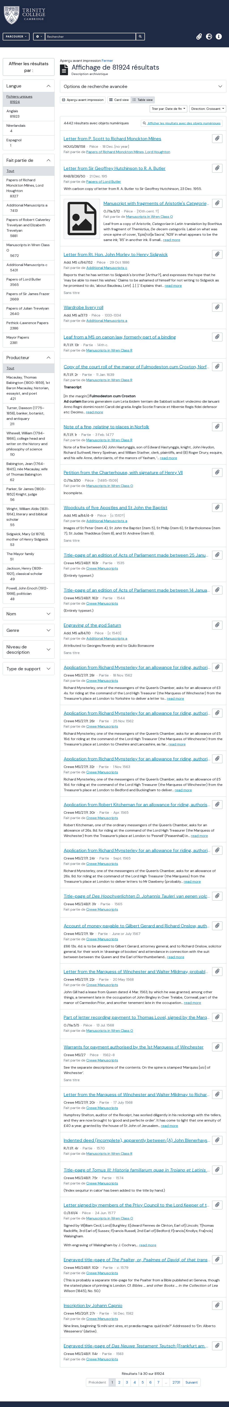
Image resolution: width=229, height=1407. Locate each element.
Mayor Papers (18, 340)
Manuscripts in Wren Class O (28, 250)
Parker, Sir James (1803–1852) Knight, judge (26, 494)
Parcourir (15, 36)
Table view (143, 100)
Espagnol (15, 142)
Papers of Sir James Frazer (28, 296)
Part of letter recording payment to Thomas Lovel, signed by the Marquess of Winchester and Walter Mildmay (137, 1017)
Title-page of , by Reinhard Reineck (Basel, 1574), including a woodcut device (137, 1170)
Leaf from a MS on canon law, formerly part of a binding (120, 337)
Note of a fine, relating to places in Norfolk (106, 426)
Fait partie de (19, 160)
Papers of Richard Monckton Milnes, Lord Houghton (24, 188)
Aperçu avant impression (83, 100)
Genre (12, 630)
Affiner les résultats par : (29, 67)
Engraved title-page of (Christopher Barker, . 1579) (137, 1259)
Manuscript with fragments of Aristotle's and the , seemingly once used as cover (157, 203)
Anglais (19, 113)
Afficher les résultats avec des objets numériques (182, 123)
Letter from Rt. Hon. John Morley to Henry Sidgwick (116, 254)
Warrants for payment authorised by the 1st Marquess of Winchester (134, 1047)
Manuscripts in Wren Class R (109, 350)
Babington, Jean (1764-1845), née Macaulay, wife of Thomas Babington (27, 472)
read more (171, 239)
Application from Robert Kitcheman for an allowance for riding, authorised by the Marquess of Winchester (137, 804)
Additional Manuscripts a (26, 207)
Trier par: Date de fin (167, 109)
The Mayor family (20, 556)
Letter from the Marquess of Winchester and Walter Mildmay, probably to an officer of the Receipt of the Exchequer (137, 971)
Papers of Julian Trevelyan (27, 311)
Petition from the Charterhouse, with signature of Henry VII (123, 472)
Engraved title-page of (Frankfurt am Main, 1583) (137, 1346)
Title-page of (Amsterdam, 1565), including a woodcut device (137, 896)
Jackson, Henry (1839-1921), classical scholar (24, 574)
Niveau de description (18, 649)
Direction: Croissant (206, 109)
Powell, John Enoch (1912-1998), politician (27, 593)
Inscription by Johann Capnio (93, 1305)
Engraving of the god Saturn (92, 625)
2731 (176, 1382)
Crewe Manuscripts (102, 568)
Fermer (107, 60)
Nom (11, 614)
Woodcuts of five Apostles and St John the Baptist (115, 507)
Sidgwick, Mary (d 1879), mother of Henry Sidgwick (27, 539)
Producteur (17, 357)
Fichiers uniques (19, 99)
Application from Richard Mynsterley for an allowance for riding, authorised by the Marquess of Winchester (137, 667)
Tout (10, 171)
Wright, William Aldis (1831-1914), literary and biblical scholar (27, 517)
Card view (119, 100)
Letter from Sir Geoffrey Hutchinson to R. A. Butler (114, 168)
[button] (199, 37)
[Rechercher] (90, 36)
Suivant (192, 1382)
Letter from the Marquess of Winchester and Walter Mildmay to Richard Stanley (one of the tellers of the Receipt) (137, 1094)
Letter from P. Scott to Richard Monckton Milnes (112, 138)
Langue (13, 86)
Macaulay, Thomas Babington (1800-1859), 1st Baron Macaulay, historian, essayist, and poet (28, 388)
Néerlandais (16, 128)
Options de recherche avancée (95, 86)
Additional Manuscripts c (26, 267)
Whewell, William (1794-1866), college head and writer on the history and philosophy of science (26, 443)
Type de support (23, 669)
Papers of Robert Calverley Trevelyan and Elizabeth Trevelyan (28, 228)
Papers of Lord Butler (23, 282)
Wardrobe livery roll (83, 307)
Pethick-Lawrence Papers (27, 325)
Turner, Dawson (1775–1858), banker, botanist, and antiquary (25, 416)
